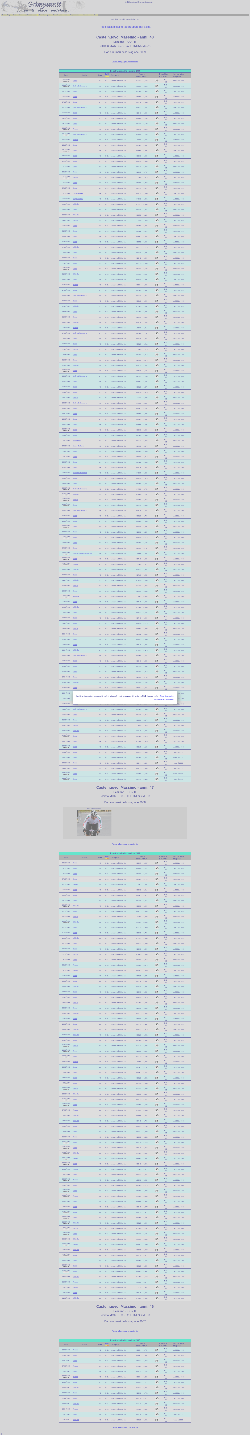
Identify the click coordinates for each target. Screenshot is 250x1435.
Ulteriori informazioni (167, 696)
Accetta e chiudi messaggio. (164, 699)
